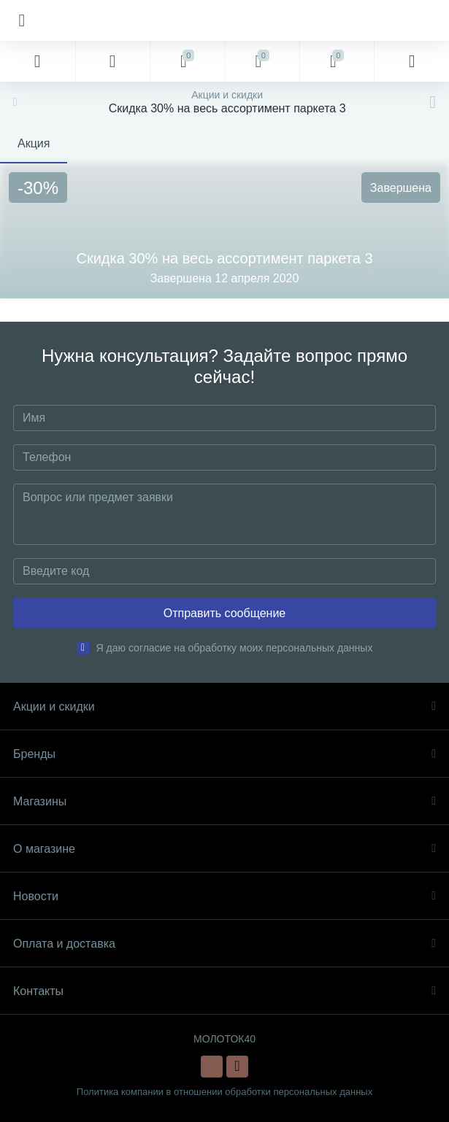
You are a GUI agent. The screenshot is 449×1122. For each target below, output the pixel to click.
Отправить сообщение (224, 613)
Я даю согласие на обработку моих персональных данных (234, 648)
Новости (224, 896)
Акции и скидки (224, 706)
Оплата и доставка (224, 943)
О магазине (224, 849)
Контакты (224, 991)
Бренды (224, 754)
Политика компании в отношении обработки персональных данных (224, 1091)
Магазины (224, 801)
